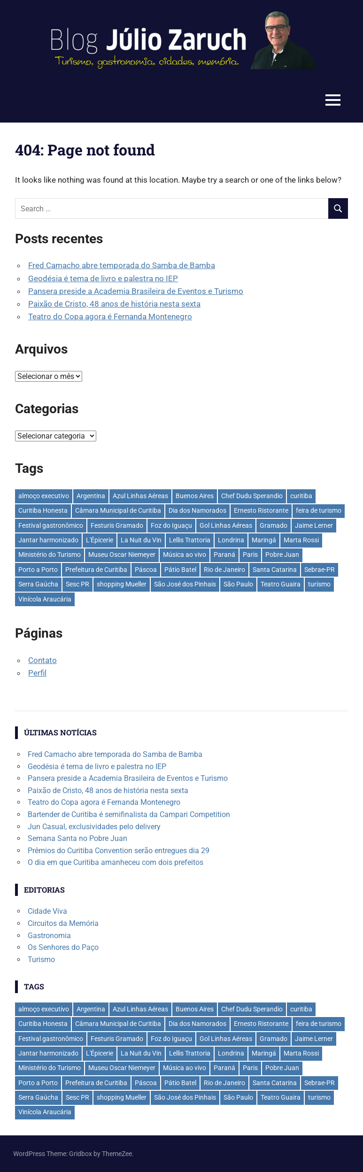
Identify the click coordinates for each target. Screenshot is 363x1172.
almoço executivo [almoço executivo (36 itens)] (43, 496)
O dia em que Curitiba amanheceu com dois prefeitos (115, 862)
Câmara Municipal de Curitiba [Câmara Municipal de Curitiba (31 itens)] (118, 510)
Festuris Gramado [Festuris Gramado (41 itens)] (117, 525)
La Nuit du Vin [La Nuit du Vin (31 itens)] (141, 540)
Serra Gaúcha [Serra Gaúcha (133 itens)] (38, 584)
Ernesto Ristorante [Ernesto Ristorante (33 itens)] (261, 510)
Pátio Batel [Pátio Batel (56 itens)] (180, 569)
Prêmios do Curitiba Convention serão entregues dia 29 (118, 850)
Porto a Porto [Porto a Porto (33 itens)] (38, 569)
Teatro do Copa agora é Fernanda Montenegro (110, 316)
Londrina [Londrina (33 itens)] (231, 540)
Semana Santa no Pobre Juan (77, 838)
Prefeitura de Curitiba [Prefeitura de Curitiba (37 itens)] (96, 569)
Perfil (37, 673)
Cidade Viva (47, 911)
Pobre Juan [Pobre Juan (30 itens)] (282, 554)
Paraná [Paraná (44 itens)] (224, 554)
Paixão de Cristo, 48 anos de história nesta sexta (114, 303)
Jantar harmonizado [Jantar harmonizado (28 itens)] (48, 540)
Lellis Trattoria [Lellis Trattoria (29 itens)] (189, 540)
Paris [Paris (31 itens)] (250, 554)
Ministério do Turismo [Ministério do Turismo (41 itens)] (49, 554)
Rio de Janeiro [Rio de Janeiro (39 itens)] (224, 569)
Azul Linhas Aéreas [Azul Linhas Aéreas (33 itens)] (140, 496)
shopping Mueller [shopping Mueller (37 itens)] (122, 584)
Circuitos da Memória (63, 923)
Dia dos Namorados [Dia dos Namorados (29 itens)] (197, 510)
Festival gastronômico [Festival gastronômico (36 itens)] (50, 525)
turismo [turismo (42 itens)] (319, 584)
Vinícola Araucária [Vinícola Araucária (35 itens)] (44, 599)
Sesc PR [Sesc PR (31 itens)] (77, 584)
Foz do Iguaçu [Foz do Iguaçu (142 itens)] (171, 525)
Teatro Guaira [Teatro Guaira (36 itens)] (281, 584)
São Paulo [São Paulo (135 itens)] (238, 584)
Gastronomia (49, 935)
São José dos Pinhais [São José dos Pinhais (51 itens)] (185, 584)
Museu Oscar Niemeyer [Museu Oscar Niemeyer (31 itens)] (121, 554)
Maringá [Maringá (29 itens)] (264, 540)
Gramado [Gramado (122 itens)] (273, 525)
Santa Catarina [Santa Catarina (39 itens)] (275, 569)
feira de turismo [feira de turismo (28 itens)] (318, 510)
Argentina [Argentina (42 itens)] (91, 496)
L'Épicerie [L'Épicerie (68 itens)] (99, 540)
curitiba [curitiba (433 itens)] (301, 496)
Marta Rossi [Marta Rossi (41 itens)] (301, 540)
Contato (42, 660)
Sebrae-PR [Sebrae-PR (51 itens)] (319, 569)
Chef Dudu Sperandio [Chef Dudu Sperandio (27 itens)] (252, 496)
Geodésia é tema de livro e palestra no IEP (103, 278)
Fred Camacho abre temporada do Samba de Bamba (121, 265)
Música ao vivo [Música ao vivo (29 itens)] (184, 554)
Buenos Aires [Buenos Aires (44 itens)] (195, 496)
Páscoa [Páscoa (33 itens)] (146, 569)
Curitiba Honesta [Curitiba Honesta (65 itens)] (43, 510)
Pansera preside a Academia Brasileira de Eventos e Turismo (135, 291)
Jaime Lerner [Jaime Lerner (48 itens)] (314, 525)
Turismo (41, 959)
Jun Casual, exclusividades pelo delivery (94, 826)
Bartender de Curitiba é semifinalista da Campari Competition (129, 814)
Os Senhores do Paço (63, 947)
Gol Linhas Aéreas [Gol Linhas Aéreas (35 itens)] (226, 525)
